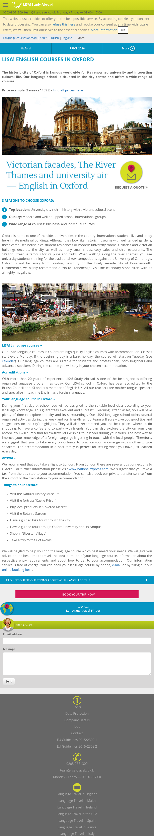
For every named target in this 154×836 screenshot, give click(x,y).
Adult (43, 38)
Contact (77, 733)
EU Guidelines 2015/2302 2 (77, 746)
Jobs (77, 726)
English (54, 38)
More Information (104, 30)
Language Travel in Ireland (77, 807)
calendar (8, 361)
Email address (12, 634)
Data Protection (77, 713)
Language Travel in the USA (77, 814)
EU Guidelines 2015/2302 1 (77, 740)
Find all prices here (67, 90)
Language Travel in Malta (77, 800)
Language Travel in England (77, 794)
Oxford (26, 48)
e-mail (116, 565)
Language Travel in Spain (77, 820)
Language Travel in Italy (77, 833)
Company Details (77, 720)
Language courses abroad (20, 38)
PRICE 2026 (77, 48)
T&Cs (77, 707)
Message (9, 649)
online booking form (17, 569)
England (67, 38)
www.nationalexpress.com (88, 469)
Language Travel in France (77, 827)
